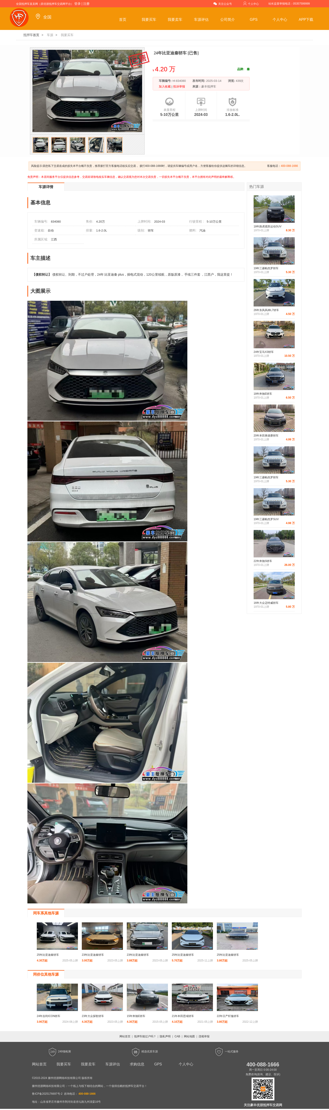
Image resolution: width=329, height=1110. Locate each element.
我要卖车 (175, 19)
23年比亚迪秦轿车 (93, 954)
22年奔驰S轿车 (263, 561)
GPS (253, 19)
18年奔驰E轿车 (263, 393)
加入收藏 (165, 86)
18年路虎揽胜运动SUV (267, 226)
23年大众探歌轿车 (93, 1016)
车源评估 (201, 19)
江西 (54, 239)
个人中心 (251, 3)
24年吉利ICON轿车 (48, 1016)
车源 (50, 35)
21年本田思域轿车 (183, 1016)
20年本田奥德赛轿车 (266, 435)
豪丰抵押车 (208, 86)
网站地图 (189, 1036)
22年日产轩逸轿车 (228, 1016)
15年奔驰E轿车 (136, 1016)
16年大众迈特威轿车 (266, 602)
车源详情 (46, 187)
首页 (122, 19)
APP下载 (306, 19)
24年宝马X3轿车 (264, 352)
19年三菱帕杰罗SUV (266, 519)
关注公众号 (222, 3)
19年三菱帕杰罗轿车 (266, 268)
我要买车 (149, 19)
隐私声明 (165, 1036)
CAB (177, 1036)
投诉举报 (178, 86)
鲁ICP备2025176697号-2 (47, 1093)
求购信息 (137, 1064)
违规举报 (204, 1036)
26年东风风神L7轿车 (266, 310)
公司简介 (227, 19)
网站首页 (124, 1036)
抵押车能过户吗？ (145, 1036)
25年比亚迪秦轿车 (48, 954)
